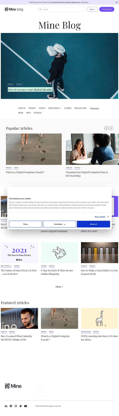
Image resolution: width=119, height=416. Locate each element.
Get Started (106, 9)
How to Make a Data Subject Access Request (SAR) (99, 272)
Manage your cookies (44, 399)
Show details (100, 217)
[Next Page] (59, 286)
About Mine (40, 385)
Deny (25, 224)
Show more (94, 108)
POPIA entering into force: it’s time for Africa (99, 337)
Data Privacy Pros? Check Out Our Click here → (59, 2)
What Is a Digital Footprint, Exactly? (25, 172)
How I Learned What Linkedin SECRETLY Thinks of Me (16, 337)
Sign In (92, 9)
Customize (59, 224)
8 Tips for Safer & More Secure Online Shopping (57, 272)
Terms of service (42, 394)
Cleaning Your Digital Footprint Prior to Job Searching (87, 174)
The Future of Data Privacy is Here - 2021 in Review (19, 272)
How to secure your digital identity (41, 88)
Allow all (93, 224)
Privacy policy (41, 389)
